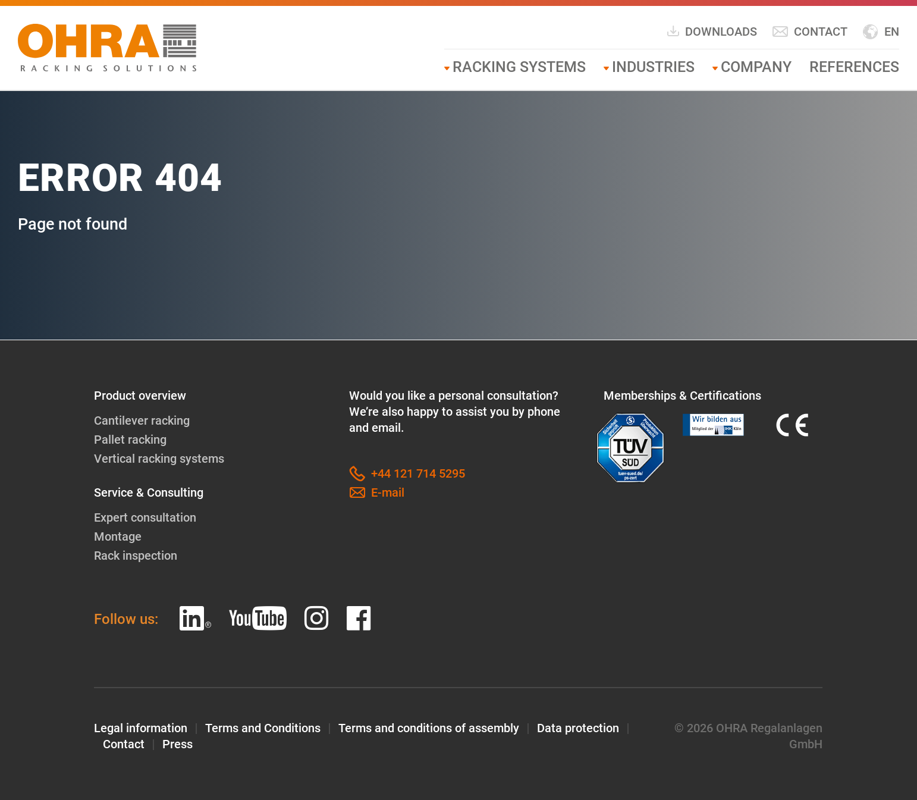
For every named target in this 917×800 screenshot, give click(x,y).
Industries (653, 67)
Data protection (578, 728)
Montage (118, 536)
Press (177, 744)
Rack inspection (135, 555)
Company (756, 67)
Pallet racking (130, 439)
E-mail (376, 493)
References (854, 67)
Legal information (140, 728)
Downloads (711, 31)
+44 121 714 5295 (407, 474)
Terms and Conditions (263, 728)
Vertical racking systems (159, 458)
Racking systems (519, 67)
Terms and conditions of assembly (428, 728)
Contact (809, 32)
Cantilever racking (142, 420)
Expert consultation (145, 517)
